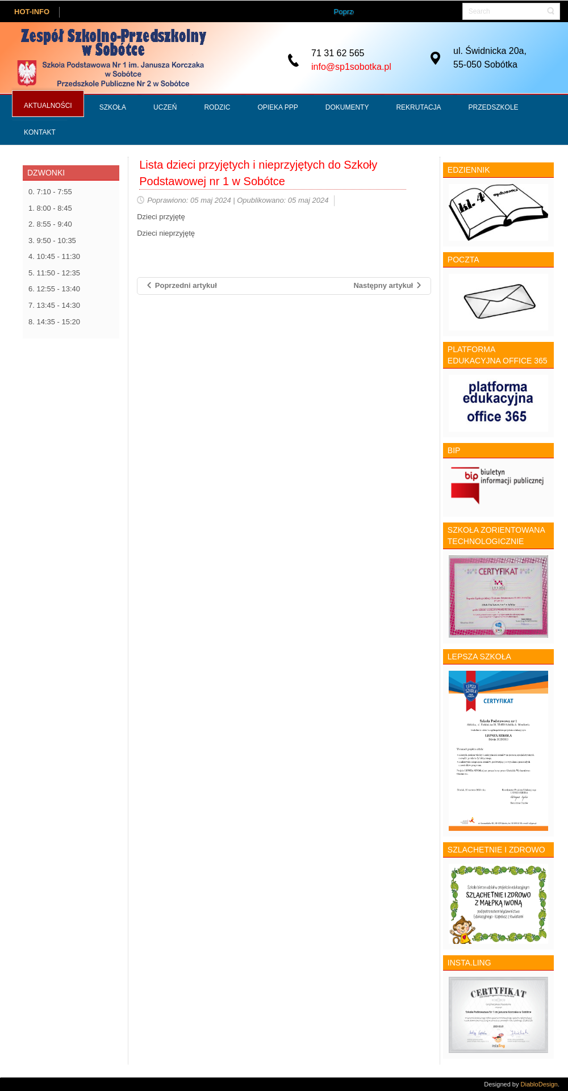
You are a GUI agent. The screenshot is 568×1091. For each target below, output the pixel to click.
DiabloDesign (539, 1084)
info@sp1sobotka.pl (351, 66)
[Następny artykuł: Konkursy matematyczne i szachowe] (387, 286)
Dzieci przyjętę (161, 216)
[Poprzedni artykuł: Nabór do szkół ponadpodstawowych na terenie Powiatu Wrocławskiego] (181, 286)
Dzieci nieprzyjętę (166, 233)
